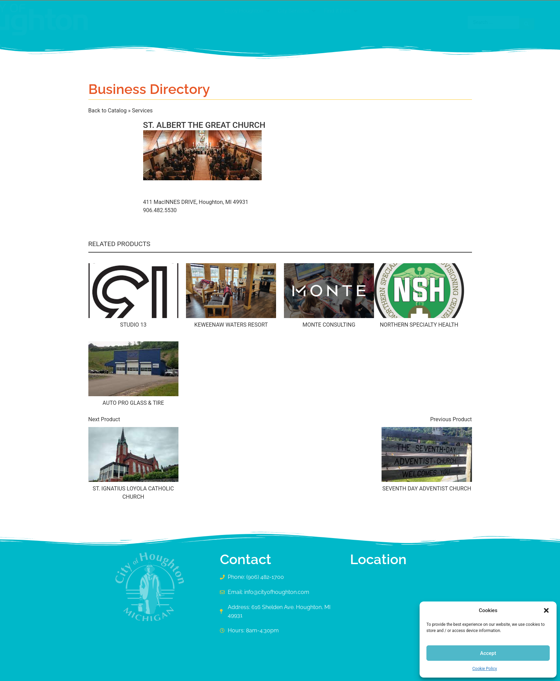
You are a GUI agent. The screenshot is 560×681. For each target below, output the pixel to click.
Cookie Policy (484, 668)
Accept (488, 653)
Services (142, 110)
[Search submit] (461, 22)
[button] (546, 610)
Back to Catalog (108, 110)
